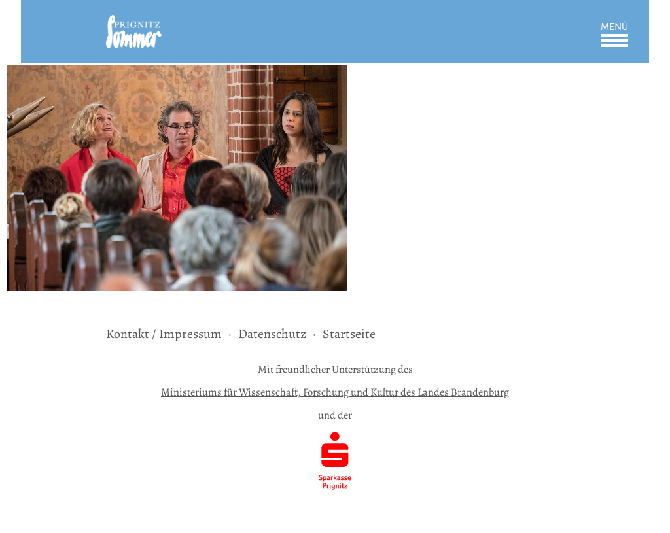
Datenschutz (272, 334)
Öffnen (614, 40)
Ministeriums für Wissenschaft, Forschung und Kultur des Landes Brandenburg (335, 392)
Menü (614, 27)
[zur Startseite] (134, 24)
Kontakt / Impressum (164, 334)
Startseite (349, 334)
